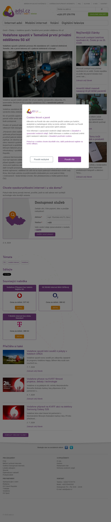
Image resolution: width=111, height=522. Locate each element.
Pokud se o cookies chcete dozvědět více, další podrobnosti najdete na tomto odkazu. (55, 143)
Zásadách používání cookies (60, 136)
